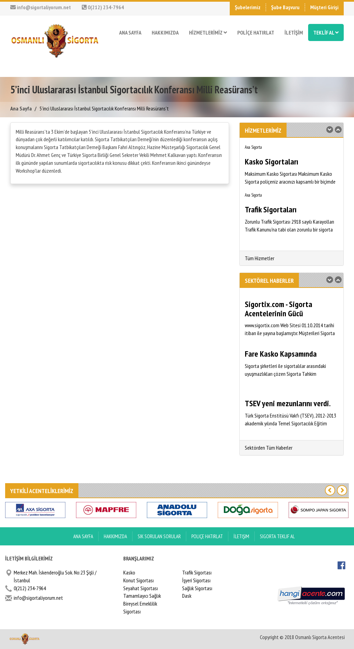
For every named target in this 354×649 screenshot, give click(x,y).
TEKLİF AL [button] (326, 32)
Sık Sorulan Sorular (159, 536)
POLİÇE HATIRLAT (255, 32)
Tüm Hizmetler (259, 258)
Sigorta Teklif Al (277, 536)
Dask (186, 595)
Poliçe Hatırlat (207, 536)
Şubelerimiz (248, 7)
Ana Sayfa (21, 108)
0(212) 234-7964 (103, 7)
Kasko (129, 572)
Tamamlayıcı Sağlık (142, 595)
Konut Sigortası (138, 580)
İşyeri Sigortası (196, 580)
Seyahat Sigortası (140, 588)
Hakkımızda (115, 536)
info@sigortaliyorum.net (40, 7)
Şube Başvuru (285, 7)
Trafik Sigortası (197, 572)
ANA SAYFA (130, 32)
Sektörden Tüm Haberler (268, 447)
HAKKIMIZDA (165, 32)
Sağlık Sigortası (197, 588)
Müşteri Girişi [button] (324, 7)
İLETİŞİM (294, 32)
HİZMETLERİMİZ (208, 32)
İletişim (241, 536)
